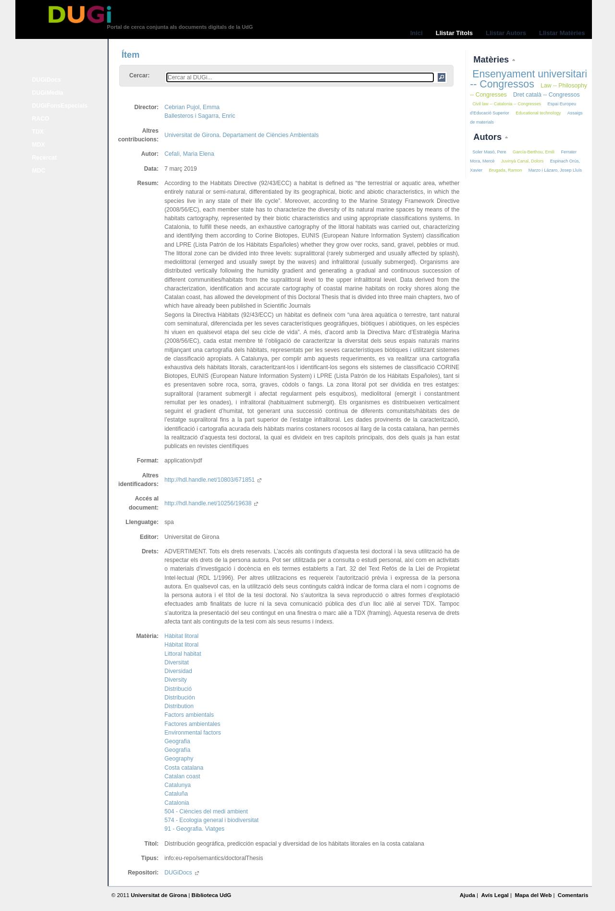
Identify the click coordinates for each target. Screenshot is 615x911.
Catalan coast (182, 776)
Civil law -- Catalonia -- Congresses (506, 103)
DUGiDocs (46, 79)
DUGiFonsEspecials (60, 105)
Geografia (177, 741)
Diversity (175, 679)
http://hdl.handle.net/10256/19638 (211, 503)
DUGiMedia (47, 92)
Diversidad (178, 671)
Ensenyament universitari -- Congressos (528, 79)
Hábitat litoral (181, 644)
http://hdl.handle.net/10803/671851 (212, 479)
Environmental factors (192, 732)
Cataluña (176, 793)
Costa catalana (183, 767)
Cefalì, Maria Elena (189, 153)
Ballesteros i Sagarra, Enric (199, 115)
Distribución (179, 697)
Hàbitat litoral (181, 636)
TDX (38, 131)
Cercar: (139, 75)
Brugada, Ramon (505, 170)
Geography (178, 758)
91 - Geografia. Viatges (194, 828)
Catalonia (176, 802)
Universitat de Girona (159, 895)
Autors (488, 137)
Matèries (492, 59)
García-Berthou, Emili (533, 152)
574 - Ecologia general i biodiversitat (211, 820)
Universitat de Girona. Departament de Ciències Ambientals (241, 135)
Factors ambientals (189, 714)
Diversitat (176, 662)
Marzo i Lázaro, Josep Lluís (555, 170)
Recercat (44, 157)
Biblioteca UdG (212, 895)
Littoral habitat (182, 653)
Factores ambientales (192, 724)
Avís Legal (494, 895)
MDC (39, 170)
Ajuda (467, 895)
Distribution (179, 706)
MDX (38, 144)
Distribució (178, 689)
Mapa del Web (533, 895)
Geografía (177, 750)
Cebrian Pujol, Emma (192, 107)
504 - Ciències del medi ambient (206, 811)
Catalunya (177, 785)
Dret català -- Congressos (546, 94)
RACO (40, 118)
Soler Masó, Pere (489, 152)
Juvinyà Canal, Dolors (522, 161)
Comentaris (573, 895)
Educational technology (538, 113)
